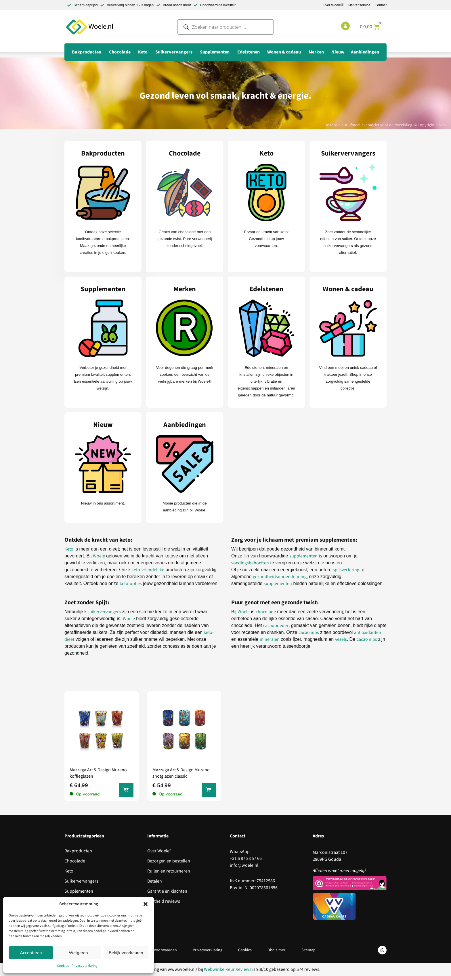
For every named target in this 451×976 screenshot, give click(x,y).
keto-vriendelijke (147, 570)
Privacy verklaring (85, 965)
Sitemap (309, 950)
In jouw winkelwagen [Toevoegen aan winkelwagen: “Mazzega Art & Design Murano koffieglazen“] (126, 791)
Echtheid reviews (163, 901)
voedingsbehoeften (250, 563)
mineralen (270, 639)
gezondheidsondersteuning (280, 577)
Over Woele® (333, 5)
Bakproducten (78, 851)
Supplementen (78, 891)
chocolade (266, 612)
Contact (381, 5)
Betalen (154, 881)
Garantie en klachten (167, 891)
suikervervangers (104, 612)
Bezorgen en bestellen (168, 861)
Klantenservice (359, 5)
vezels (341, 639)
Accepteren (31, 953)
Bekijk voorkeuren (126, 953)
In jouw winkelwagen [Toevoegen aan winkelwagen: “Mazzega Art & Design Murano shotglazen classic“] (208, 791)
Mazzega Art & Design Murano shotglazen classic (181, 773)
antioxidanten (367, 632)
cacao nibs (309, 632)
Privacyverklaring (207, 950)
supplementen (303, 556)
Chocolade (74, 861)
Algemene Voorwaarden (155, 950)
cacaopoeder (275, 625)
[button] (145, 904)
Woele (99, 556)
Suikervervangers (81, 881)
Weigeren (78, 953)
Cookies (63, 965)
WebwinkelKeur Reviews (227, 969)
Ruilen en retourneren (168, 871)
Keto (68, 549)
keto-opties (131, 583)
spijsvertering (346, 570)
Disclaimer (277, 950)
